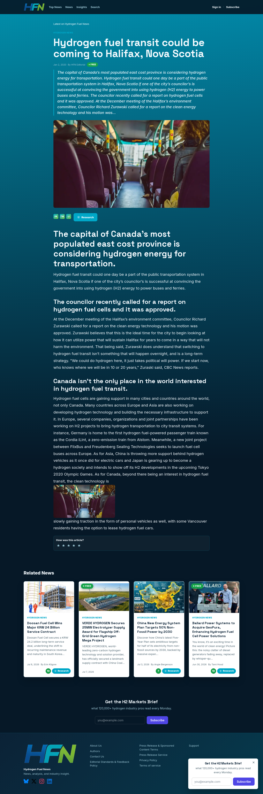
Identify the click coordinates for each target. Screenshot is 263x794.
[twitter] (33, 781)
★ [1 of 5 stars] (58, 545)
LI (69, 216)
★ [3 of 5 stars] (68, 545)
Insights (81, 7)
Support (194, 745)
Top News (55, 7)
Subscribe (232, 7)
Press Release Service (153, 754)
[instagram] (41, 781)
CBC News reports (180, 367)
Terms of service (149, 765)
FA (56, 216)
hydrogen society (69, 467)
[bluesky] (26, 781)
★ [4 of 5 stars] (73, 545)
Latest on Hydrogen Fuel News (71, 23)
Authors (95, 751)
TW (62, 216)
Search (95, 7)
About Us (96, 745)
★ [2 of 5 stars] (63, 545)
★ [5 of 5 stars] (79, 545)
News (69, 7)
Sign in (216, 7)
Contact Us (97, 756)
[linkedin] (49, 781)
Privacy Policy (148, 760)
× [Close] (253, 762)
